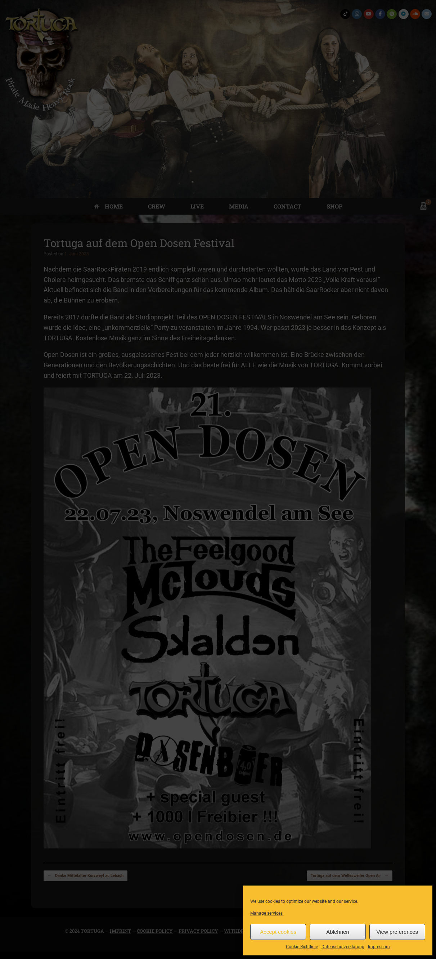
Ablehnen (337, 932)
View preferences (397, 932)
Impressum (379, 946)
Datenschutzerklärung (343, 946)
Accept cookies (278, 932)
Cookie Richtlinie (302, 946)
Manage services (266, 913)
